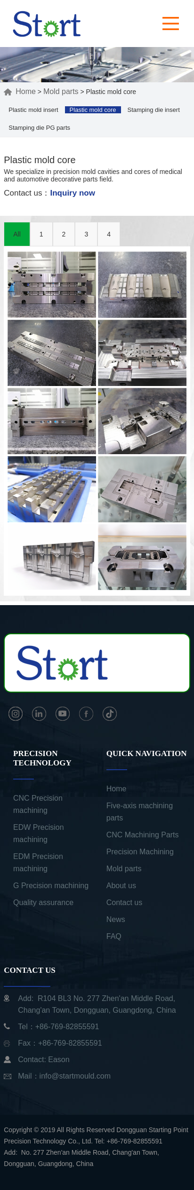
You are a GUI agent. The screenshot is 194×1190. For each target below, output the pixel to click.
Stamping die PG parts (39, 127)
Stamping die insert (153, 109)
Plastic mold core (93, 109)
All (17, 234)
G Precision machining (51, 886)
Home (20, 91)
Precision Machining (140, 852)
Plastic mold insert (33, 109)
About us (121, 886)
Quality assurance (43, 902)
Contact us (124, 902)
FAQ (113, 936)
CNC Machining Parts (142, 835)
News (115, 919)
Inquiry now (72, 193)
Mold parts (61, 91)
